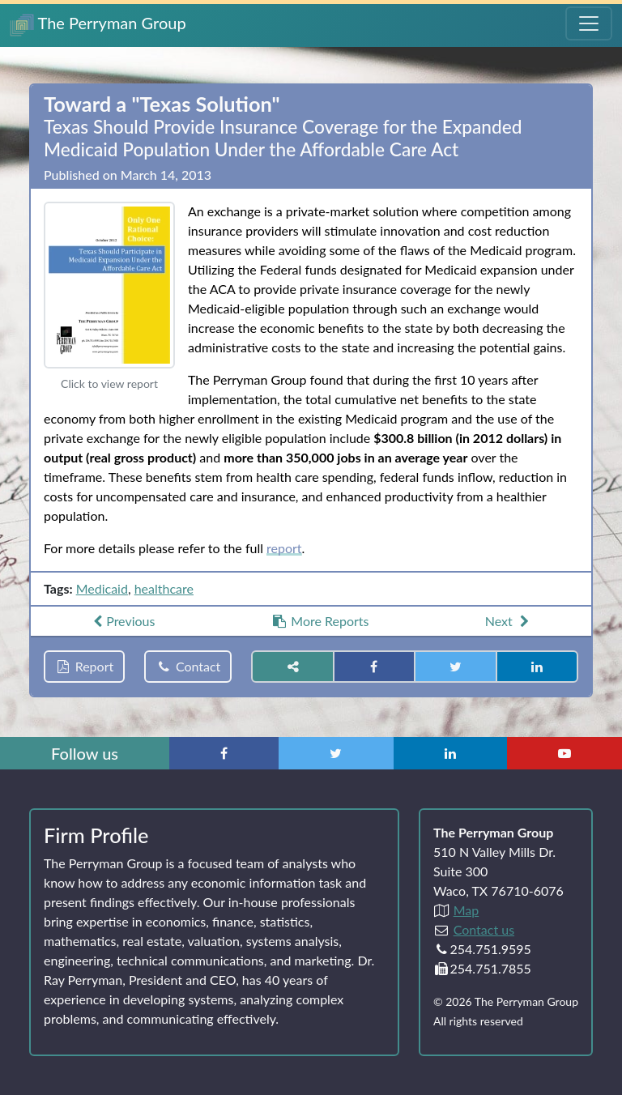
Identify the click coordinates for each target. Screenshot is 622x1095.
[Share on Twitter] (455, 666)
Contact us (484, 929)
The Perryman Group (98, 24)
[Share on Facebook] (374, 666)
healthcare (164, 588)
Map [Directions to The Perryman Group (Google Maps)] (466, 910)
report (284, 548)
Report (84, 666)
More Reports (320, 620)
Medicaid (102, 588)
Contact (188, 666)
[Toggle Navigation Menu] (588, 23)
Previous (123, 620)
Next (509, 620)
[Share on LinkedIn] (537, 666)
